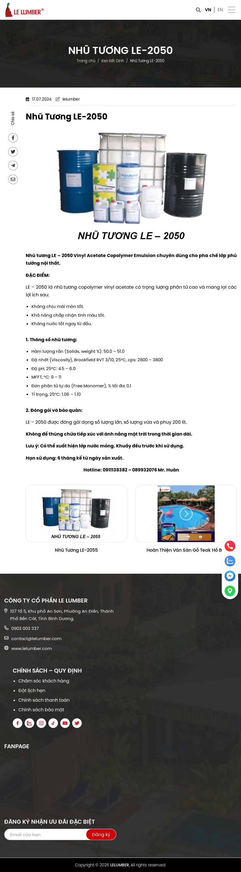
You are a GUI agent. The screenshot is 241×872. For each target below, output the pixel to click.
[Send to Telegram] (13, 165)
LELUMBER (119, 865)
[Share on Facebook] (13, 138)
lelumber (71, 99)
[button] (232, 10)
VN (208, 10)
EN (220, 10)
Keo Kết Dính (113, 60)
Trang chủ (86, 60)
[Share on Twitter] (13, 151)
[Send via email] (13, 179)
